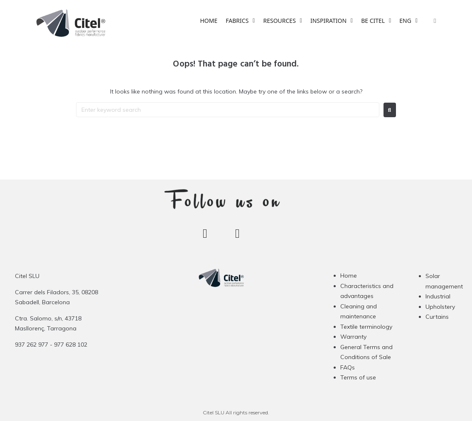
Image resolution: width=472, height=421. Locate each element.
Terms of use (358, 377)
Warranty (353, 336)
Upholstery (440, 306)
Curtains (437, 316)
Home (348, 275)
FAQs (347, 367)
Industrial (437, 296)
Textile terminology (366, 326)
